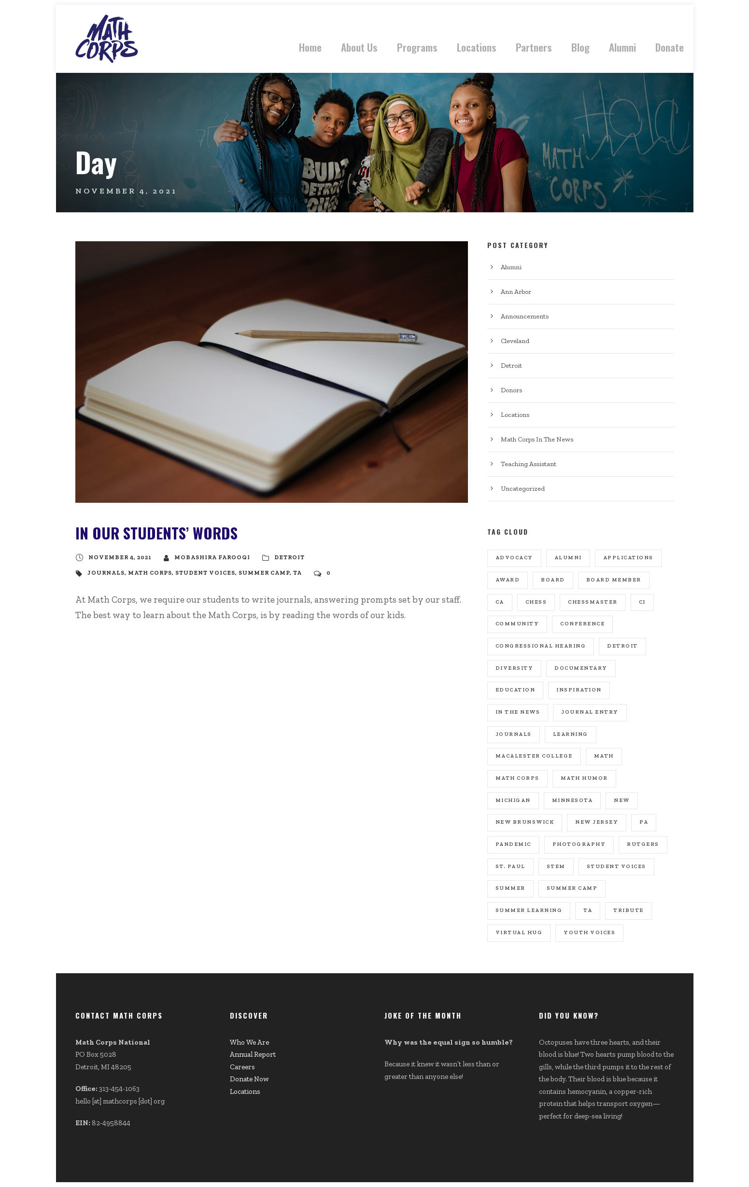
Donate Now (249, 1079)
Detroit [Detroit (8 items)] (622, 646)
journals (106, 572)
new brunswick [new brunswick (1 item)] (524, 822)
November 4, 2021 (120, 557)
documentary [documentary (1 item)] (581, 668)
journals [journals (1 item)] (513, 734)
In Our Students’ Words (156, 533)
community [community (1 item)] (517, 624)
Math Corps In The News (537, 439)
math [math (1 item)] (604, 756)
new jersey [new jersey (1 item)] (596, 822)
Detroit (289, 557)
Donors (511, 390)
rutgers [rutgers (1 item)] (643, 844)
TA (297, 572)
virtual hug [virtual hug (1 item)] (519, 932)
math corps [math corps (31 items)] (517, 778)
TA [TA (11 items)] (587, 910)
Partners (534, 47)
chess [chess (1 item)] (536, 602)
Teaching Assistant (528, 464)
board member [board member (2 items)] (613, 580)
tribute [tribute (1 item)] (628, 910)
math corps (150, 572)
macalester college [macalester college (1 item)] (534, 756)
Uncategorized (523, 488)
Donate (669, 47)
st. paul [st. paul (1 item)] (510, 866)
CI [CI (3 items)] (642, 602)
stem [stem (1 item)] (556, 866)
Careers (242, 1067)
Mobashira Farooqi (212, 557)
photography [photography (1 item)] (579, 844)
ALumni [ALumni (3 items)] (568, 557)
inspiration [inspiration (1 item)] (579, 690)
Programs (417, 47)
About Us (359, 47)
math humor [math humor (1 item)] (584, 778)
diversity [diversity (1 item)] (514, 668)
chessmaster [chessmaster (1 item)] (593, 602)
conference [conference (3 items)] (582, 624)
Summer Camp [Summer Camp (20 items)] (572, 888)
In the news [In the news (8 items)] (517, 712)
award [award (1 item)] (507, 580)
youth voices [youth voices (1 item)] (589, 932)
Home (310, 47)
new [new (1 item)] (622, 800)
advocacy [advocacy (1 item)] (514, 557)
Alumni (622, 47)
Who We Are (249, 1042)
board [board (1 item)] (553, 580)
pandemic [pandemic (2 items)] (513, 844)
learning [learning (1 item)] (570, 734)
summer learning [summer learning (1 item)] (529, 910)
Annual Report (253, 1054)
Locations (476, 47)
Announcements (525, 316)
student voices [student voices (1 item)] (616, 866)
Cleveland (515, 341)
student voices (205, 572)
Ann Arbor (516, 292)
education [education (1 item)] (515, 690)
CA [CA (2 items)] (499, 602)
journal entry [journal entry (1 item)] (590, 712)
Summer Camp (264, 572)
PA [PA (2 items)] (643, 822)
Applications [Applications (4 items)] (628, 557)
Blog (580, 47)
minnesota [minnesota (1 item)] (572, 800)
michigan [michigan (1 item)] (513, 800)
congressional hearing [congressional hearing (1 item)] (540, 646)
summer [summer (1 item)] (510, 888)
